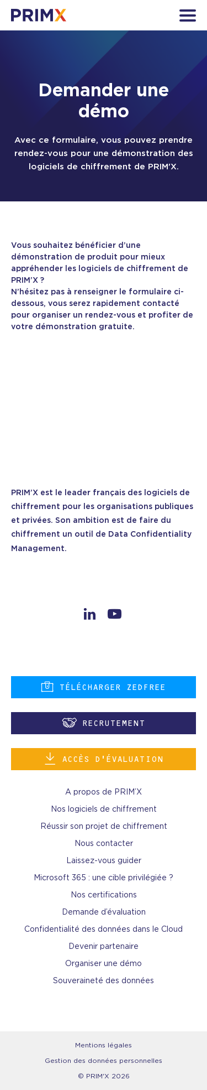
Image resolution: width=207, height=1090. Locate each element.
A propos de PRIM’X (103, 792)
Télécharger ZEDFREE (103, 687)
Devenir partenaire (103, 947)
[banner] (38, 15)
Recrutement (103, 723)
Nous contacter (104, 844)
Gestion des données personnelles (103, 1060)
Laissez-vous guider (103, 861)
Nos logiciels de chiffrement (104, 809)
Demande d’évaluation (104, 912)
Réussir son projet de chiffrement (103, 827)
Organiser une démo (103, 964)
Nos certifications (104, 895)
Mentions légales (103, 1045)
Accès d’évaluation (103, 759)
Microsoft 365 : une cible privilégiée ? (103, 878)
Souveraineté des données (103, 981)
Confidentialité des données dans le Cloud (103, 929)
